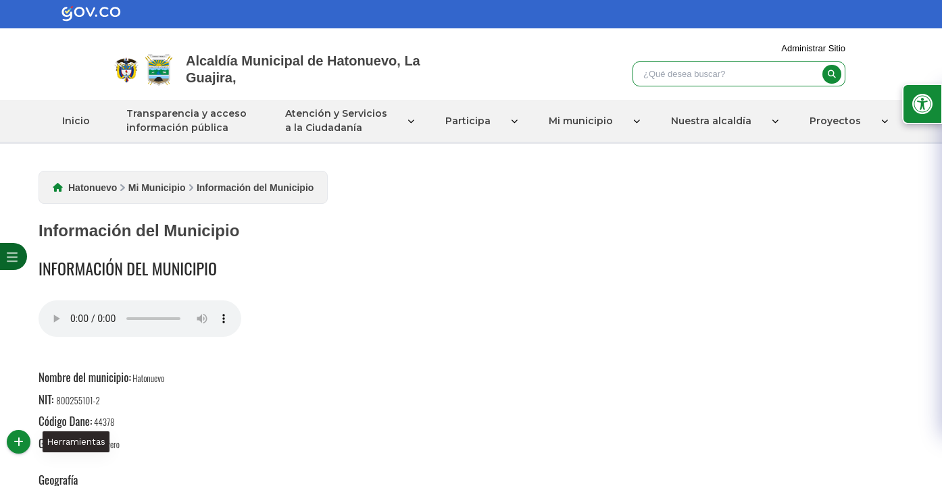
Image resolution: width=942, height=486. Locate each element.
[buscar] (831, 74)
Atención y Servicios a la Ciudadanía (336, 120)
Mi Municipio (157, 187)
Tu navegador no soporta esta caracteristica (140, 318)
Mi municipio (581, 121)
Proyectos (835, 121)
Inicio (76, 121)
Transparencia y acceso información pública (186, 120)
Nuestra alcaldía (711, 121)
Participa (468, 121)
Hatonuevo (92, 187)
